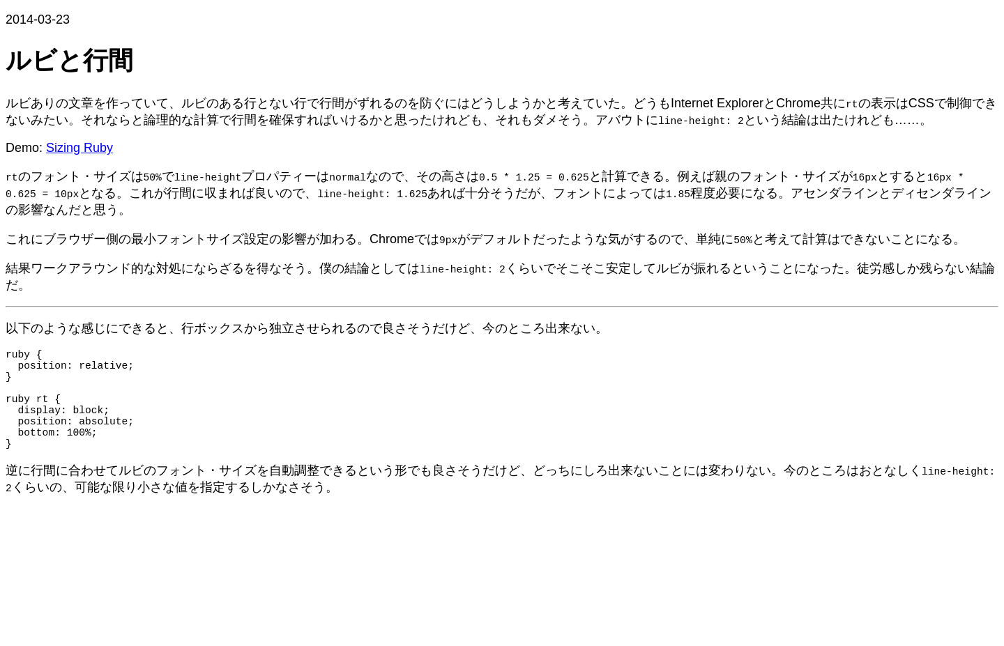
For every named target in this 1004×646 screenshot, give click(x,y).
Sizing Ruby (79, 148)
